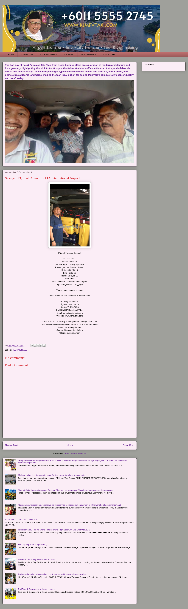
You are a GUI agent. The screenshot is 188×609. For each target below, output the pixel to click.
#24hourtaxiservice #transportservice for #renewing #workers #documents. (51, 475)
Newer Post (11, 445)
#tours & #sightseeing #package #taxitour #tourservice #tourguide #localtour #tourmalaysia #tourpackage (65, 490)
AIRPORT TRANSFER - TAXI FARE (21, 520)
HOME (11, 54)
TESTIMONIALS (88, 54)
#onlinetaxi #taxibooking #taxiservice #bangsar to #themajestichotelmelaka (52, 574)
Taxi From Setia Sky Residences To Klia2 (36, 559)
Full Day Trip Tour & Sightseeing (32, 544)
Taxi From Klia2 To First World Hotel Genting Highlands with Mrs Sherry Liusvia (54, 530)
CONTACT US (108, 54)
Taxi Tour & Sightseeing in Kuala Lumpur (36, 589)
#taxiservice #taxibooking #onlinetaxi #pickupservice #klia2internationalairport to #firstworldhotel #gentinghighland (69, 505)
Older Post (128, 445)
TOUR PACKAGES (48, 54)
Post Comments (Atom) (76, 453)
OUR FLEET (68, 54)
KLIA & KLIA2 (27, 54)
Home (70, 445)
